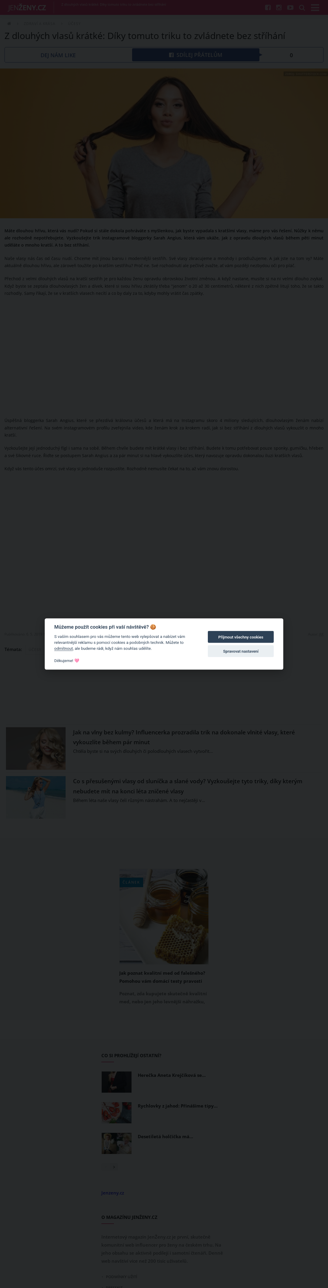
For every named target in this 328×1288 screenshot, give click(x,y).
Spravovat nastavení (241, 651)
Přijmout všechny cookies (240, 637)
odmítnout (63, 648)
